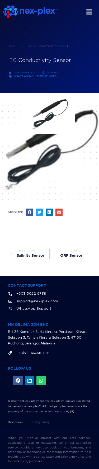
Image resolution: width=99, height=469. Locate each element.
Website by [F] (64, 411)
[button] (29, 212)
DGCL (13, 46)
